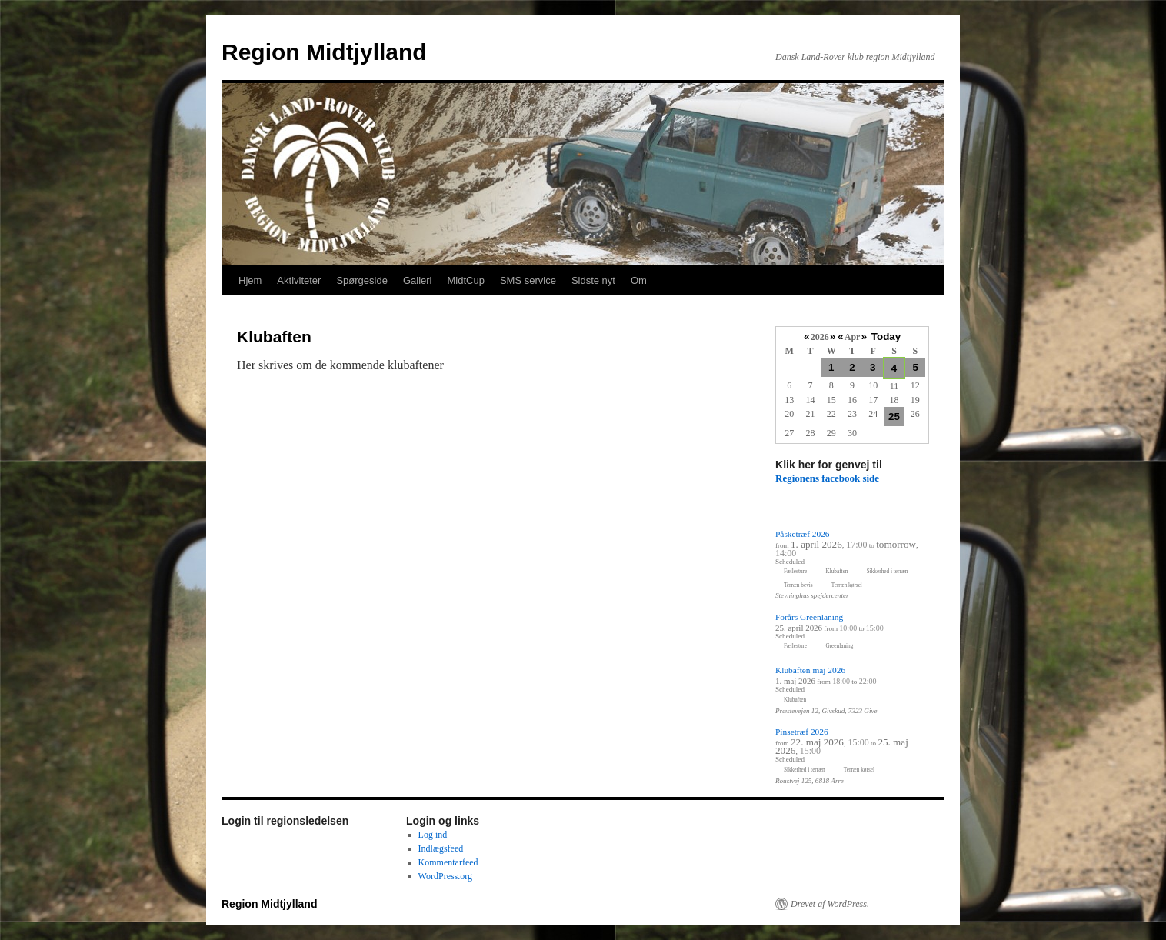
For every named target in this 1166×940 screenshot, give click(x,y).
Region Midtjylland (324, 52)
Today (886, 336)
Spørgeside (361, 280)
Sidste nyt (593, 280)
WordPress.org (445, 876)
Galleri (417, 280)
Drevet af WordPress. (830, 903)
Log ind (433, 834)
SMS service (528, 280)
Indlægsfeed (441, 848)
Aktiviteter (299, 280)
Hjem (250, 280)
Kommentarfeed (448, 862)
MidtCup (465, 280)
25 (894, 416)
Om (639, 280)
